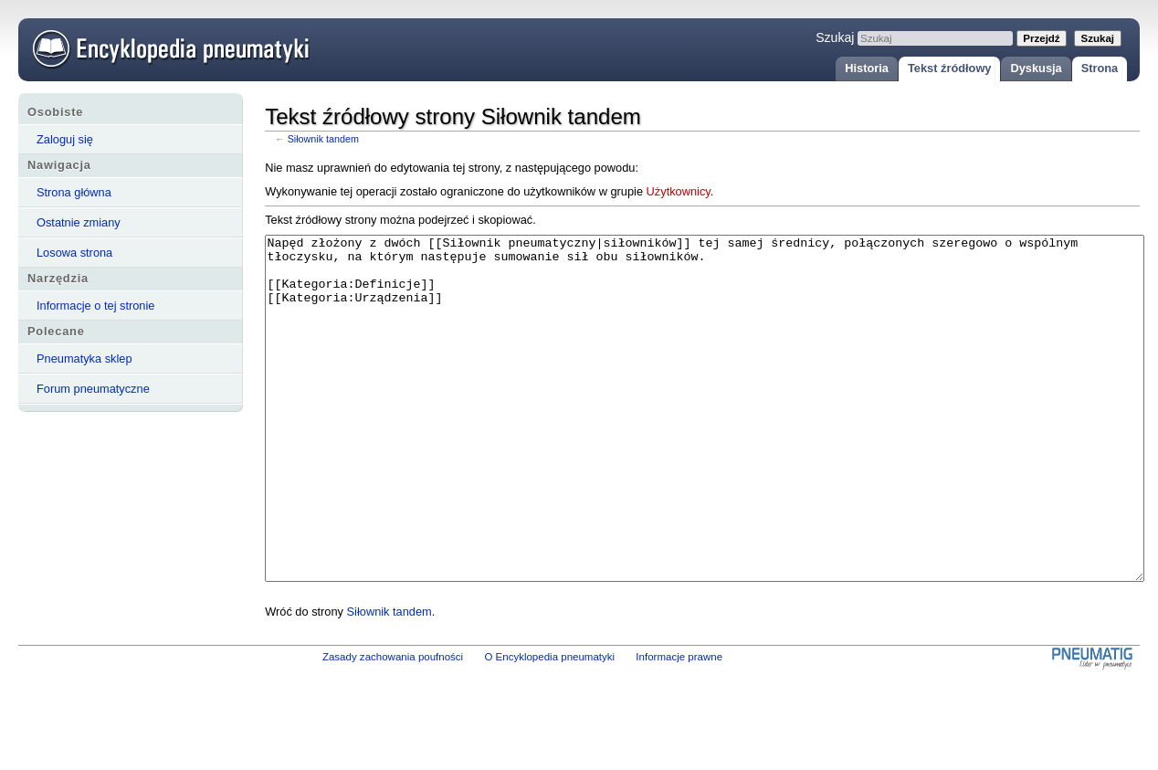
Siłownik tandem (323, 138)
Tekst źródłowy (950, 68)
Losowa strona (74, 252)
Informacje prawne (679, 725)
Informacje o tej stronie (95, 305)
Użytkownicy (679, 191)
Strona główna (74, 192)
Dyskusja (1035, 68)
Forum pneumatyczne (93, 389)
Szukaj (835, 37)
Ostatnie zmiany (79, 222)
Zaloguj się (65, 139)
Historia (867, 68)
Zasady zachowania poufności (392, 725)
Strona (1100, 68)
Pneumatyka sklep (84, 358)
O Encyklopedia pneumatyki (549, 725)
